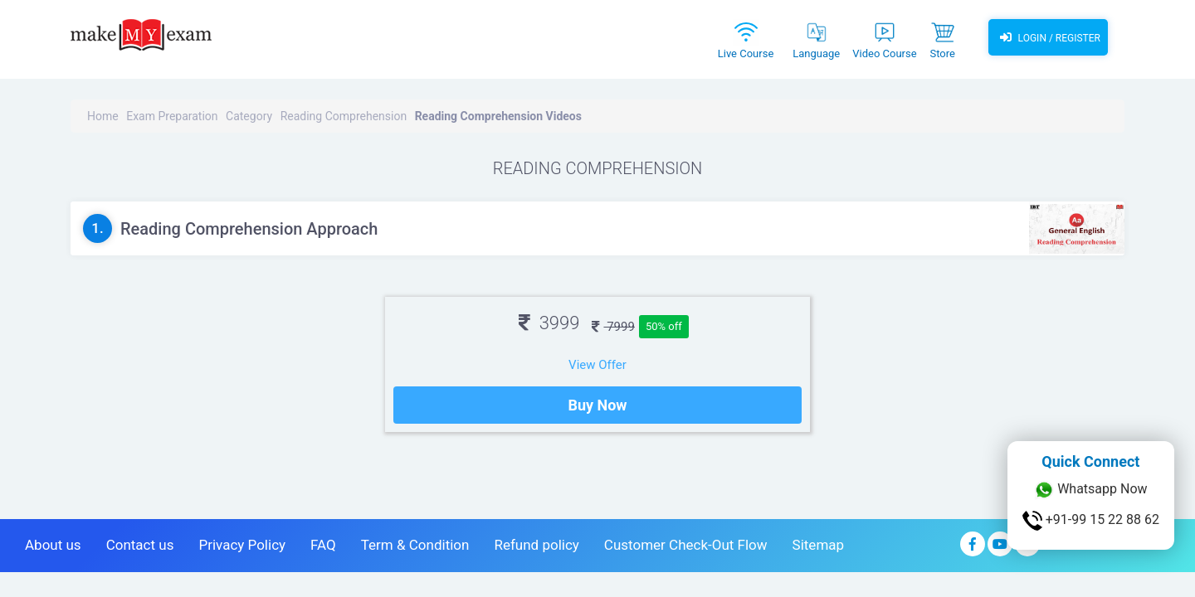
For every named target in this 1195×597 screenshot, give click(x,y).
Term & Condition (415, 544)
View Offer (597, 364)
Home (103, 116)
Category (249, 116)
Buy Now (597, 405)
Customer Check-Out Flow (686, 544)
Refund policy (536, 544)
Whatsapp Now (1090, 490)
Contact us (140, 544)
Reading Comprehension (343, 116)
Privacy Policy (241, 544)
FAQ (323, 544)
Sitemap (819, 544)
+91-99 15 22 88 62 (1090, 521)
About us (53, 544)
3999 (549, 323)
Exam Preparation (171, 116)
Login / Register (1048, 37)
